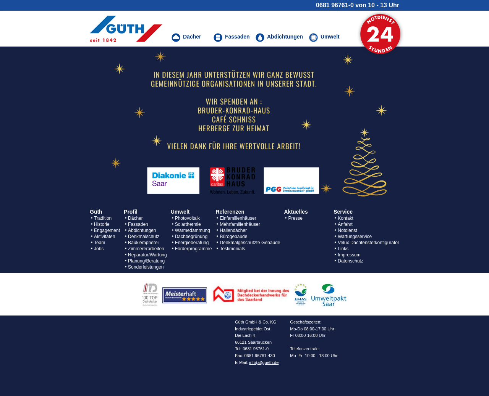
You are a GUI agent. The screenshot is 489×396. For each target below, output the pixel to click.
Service (343, 212)
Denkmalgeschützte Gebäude (250, 242)
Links (343, 248)
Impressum (349, 255)
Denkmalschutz (143, 236)
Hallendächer (233, 230)
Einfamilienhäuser (238, 218)
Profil (131, 212)
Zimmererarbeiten (146, 248)
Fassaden (138, 224)
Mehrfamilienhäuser (240, 224)
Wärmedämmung (192, 230)
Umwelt (180, 212)
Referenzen (229, 212)
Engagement (107, 230)
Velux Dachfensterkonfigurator (368, 242)
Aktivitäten (104, 236)
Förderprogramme (193, 248)
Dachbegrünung (191, 236)
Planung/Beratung (146, 261)
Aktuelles (296, 212)
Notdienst (347, 230)
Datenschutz (350, 261)
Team (99, 242)
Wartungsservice (355, 236)
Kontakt (345, 218)
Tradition (103, 218)
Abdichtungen (142, 230)
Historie (102, 224)
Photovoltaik (187, 218)
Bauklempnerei (143, 242)
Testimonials (232, 248)
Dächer (135, 218)
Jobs (99, 248)
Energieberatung (192, 242)
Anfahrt (345, 224)
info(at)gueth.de (264, 362)
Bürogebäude (233, 236)
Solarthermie (188, 224)
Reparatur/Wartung (147, 255)
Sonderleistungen (146, 267)
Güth (96, 212)
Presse (295, 218)
